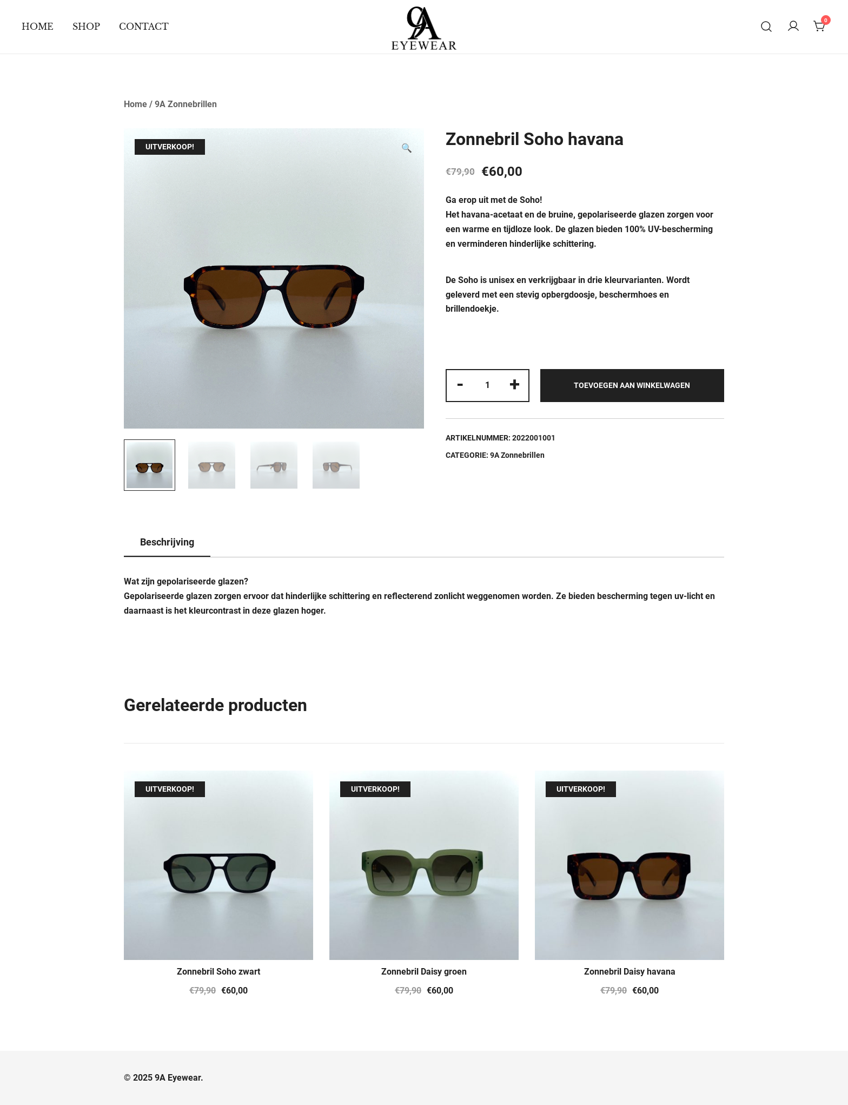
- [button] (460, 384)
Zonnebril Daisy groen (424, 971)
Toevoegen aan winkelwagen (632, 385)
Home (38, 26)
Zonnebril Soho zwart (218, 971)
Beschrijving (167, 542)
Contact (144, 26)
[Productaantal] (487, 385)
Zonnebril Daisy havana (629, 971)
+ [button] (514, 384)
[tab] (167, 543)
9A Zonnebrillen (186, 104)
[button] (406, 148)
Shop (86, 26)
